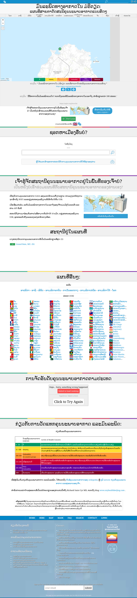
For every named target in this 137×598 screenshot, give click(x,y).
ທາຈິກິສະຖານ (96, 318)
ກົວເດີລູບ (74, 346)
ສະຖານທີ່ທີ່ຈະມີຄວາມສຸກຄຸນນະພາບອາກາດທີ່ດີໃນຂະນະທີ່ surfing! (77, 567)
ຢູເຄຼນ (34, 325)
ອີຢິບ (13, 325)
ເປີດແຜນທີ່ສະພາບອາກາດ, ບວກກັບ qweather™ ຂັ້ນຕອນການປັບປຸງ (78, 543)
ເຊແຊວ (14, 332)
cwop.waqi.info (62, 549)
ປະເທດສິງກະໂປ (97, 332)
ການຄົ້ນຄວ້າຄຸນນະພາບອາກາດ (26, 531)
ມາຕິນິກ (55, 320)
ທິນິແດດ (55, 300)
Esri (8, 74)
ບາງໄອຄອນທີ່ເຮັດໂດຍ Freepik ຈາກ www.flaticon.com (78, 557)
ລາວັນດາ (55, 316)
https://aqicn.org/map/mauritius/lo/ (68, 80)
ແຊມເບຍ (35, 323)
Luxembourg (116, 332)
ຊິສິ (13, 307)
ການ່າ (14, 330)
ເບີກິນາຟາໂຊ (96, 320)
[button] (2, 14)
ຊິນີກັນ (54, 311)
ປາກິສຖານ (56, 353)
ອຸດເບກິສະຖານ (97, 334)
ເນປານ (14, 337)
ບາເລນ (14, 348)
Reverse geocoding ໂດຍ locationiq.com (73, 560)
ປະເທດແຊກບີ (96, 297)
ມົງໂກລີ (54, 318)
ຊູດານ (14, 339)
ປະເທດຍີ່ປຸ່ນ (95, 341)
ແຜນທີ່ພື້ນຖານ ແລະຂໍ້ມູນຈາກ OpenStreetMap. (75, 563)
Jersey (113, 327)
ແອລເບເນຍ (75, 311)
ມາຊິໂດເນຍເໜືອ (97, 350)
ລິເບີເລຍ (74, 320)
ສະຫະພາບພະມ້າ (98, 330)
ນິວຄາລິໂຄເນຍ (96, 337)
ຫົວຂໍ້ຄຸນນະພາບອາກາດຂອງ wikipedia (82, 474)
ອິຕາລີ (34, 311)
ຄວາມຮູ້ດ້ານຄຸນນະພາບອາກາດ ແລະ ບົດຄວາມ (28, 536)
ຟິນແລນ (35, 309)
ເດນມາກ (35, 318)
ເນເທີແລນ (55, 348)
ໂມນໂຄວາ (55, 309)
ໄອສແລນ (35, 330)
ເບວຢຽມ (35, 327)
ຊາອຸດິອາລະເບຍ (97, 343)
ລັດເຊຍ (34, 320)
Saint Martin (116, 348)
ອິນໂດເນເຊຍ (96, 309)
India (113, 325)
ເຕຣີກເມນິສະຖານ (118, 295)
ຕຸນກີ (13, 350)
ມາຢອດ (35, 300)
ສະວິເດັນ (74, 302)
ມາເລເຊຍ (55, 314)
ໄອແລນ (34, 295)
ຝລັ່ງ (13, 316)
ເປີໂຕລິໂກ (75, 332)
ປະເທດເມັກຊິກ (97, 339)
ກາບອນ (15, 334)
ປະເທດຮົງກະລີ (97, 327)
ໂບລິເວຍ (55, 337)
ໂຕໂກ (14, 302)
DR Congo (115, 318)
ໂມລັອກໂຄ (75, 325)
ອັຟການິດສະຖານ (97, 346)
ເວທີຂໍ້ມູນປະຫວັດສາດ (20, 561)
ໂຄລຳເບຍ (55, 330)
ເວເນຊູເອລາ (95, 314)
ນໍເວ (13, 311)
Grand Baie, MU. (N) (22, 238)
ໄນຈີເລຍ (35, 346)
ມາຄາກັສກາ (76, 343)
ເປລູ (13, 300)
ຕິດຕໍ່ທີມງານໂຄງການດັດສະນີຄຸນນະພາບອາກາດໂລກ (30, 524)
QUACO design (64, 571)
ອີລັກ (33, 302)
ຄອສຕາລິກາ (76, 350)
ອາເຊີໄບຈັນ (75, 353)
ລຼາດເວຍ (55, 302)
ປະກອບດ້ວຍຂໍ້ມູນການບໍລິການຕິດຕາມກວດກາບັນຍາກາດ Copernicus (76, 553)
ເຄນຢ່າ (34, 307)
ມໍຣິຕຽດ (55, 307)
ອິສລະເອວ (75, 318)
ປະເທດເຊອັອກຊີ (97, 348)
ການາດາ (35, 332)
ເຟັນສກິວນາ (95, 311)
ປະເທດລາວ (75, 323)
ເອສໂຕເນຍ (75, 314)
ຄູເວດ (14, 353)
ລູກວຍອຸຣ (75, 309)
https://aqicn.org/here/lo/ (68, 97)
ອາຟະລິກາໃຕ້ (96, 316)
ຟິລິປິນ (34, 353)
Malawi (114, 337)
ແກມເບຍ (35, 314)
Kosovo (114, 330)
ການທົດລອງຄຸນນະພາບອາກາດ (23, 538)
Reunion (115, 346)
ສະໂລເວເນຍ (76, 337)
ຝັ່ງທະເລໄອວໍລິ (96, 353)
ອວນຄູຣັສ (75, 330)
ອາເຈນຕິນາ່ (95, 295)
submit (88, 582)
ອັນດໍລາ (54, 325)
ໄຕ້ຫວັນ (55, 295)
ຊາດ (13, 297)
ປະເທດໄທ (55, 304)
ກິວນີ (13, 343)
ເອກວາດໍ (55, 334)
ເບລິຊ (14, 318)
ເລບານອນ (55, 327)
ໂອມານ (14, 341)
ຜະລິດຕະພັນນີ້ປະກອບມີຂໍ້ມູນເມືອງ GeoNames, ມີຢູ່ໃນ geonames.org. (76, 538)
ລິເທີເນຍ (74, 327)
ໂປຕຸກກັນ (74, 295)
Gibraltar (115, 320)
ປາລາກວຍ (56, 323)
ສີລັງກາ (34, 343)
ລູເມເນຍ (35, 341)
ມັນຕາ (14, 327)
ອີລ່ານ (34, 316)
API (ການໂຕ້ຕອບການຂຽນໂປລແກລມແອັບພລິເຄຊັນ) (30, 559)
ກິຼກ (13, 304)
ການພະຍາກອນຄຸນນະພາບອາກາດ (24, 554)
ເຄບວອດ (35, 339)
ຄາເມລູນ (55, 343)
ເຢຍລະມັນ (75, 316)
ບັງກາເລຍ (75, 307)
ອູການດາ (35, 350)
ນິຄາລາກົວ (75, 341)
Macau (114, 334)
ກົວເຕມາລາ (75, 339)
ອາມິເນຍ (55, 332)
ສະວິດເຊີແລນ (96, 325)
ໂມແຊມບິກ (75, 300)
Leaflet (3, 73)
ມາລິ (13, 309)
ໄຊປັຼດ (34, 337)
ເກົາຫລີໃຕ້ (95, 304)
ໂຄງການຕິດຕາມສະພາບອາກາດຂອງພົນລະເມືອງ (74, 547)
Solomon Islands (115, 354)
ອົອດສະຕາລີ (96, 307)
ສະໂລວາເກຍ (76, 334)
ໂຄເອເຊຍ (55, 339)
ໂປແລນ (14, 320)
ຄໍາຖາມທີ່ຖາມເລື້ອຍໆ (21, 545)
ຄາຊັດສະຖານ (96, 302)
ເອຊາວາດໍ (75, 304)
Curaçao (114, 316)
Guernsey (115, 323)
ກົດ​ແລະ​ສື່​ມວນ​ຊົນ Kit (20, 526)
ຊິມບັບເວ (55, 346)
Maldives (115, 339)
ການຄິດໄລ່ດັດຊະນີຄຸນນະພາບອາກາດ (25, 552)
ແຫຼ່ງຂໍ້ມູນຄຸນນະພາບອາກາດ (22, 550)
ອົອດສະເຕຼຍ (95, 300)
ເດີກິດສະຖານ (96, 323)
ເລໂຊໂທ (35, 304)
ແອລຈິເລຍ (56, 350)
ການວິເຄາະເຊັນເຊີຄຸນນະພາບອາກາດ (25, 540)
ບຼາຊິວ (34, 334)
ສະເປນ (14, 323)
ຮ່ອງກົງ (54, 341)
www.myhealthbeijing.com (112, 484)
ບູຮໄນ (14, 346)
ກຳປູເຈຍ (55, 297)
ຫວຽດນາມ (36, 348)
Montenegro (116, 341)
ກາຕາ (14, 314)
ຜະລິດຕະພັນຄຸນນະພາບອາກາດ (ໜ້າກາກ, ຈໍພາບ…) (29, 556)
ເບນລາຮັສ (75, 297)
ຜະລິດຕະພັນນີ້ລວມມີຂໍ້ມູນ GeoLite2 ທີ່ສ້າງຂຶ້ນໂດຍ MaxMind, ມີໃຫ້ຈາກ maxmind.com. (79, 533)
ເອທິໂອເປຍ (75, 348)
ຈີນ (13, 295)
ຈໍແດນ (34, 297)
